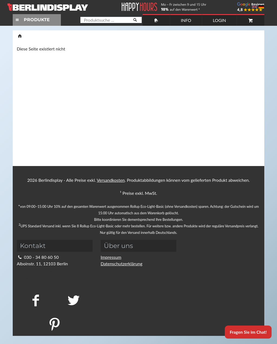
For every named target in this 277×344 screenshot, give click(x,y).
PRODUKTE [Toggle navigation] (32, 19)
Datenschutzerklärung (121, 263)
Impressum (111, 257)
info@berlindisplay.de (40, 270)
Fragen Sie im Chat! (248, 332)
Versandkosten (111, 180)
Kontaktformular (36, 276)
